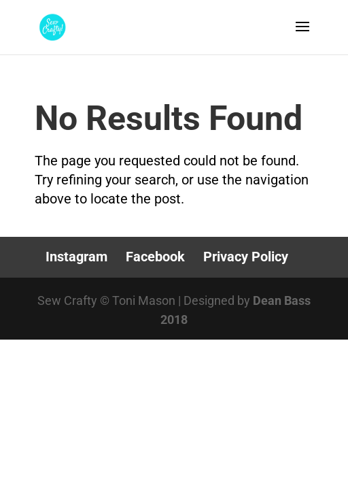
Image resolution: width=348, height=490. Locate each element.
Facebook (155, 256)
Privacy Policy (245, 256)
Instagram (76, 256)
